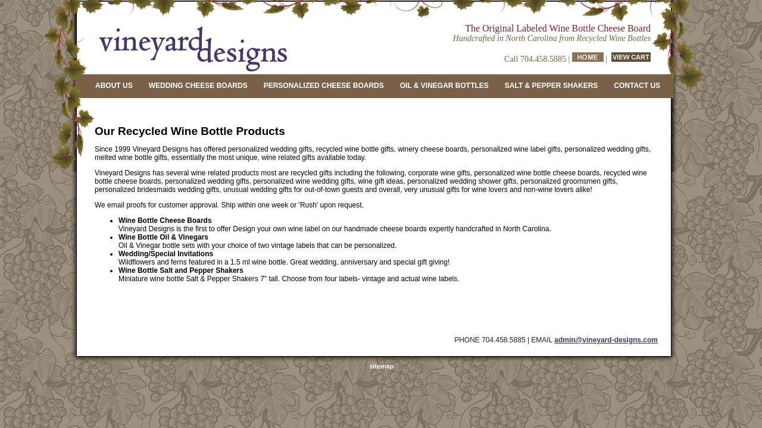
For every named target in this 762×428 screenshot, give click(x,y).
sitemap (381, 366)
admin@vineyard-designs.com (606, 340)
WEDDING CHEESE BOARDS (198, 85)
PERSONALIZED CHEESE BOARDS (324, 85)
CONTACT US (637, 85)
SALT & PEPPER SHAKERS (551, 85)
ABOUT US (114, 85)
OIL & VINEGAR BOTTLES (444, 85)
